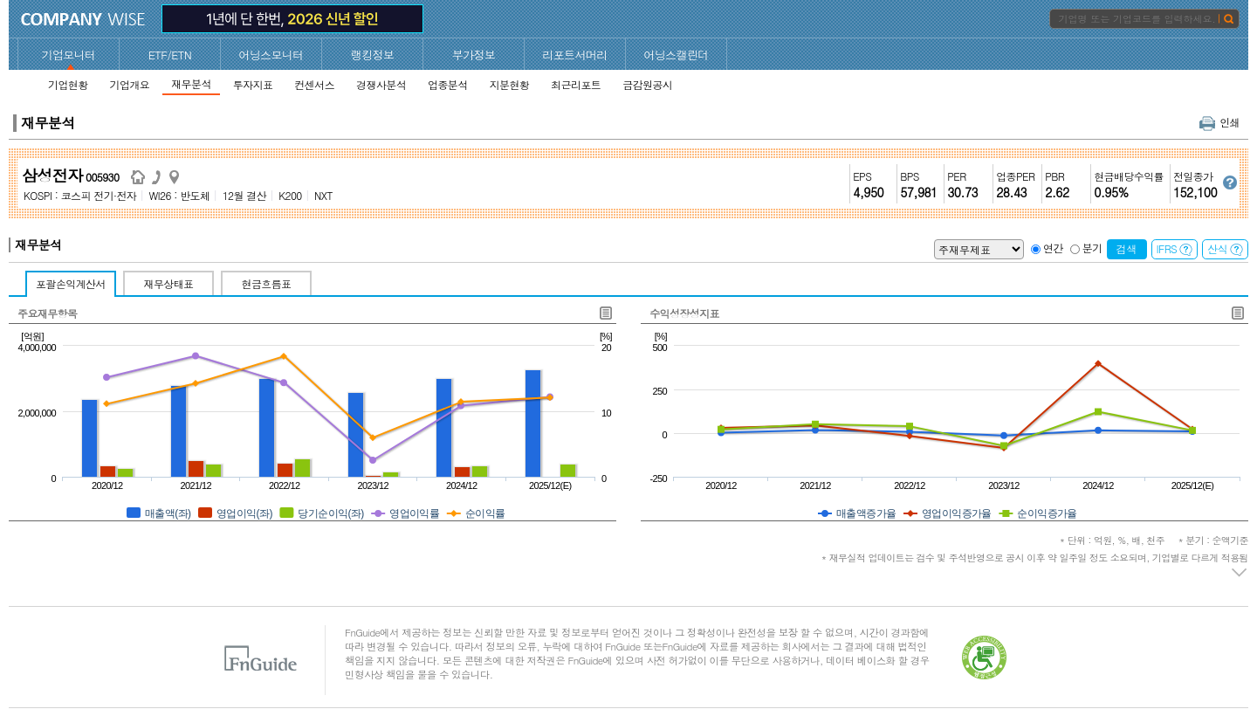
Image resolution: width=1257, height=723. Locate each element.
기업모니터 (69, 54)
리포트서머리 (574, 54)
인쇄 (1219, 121)
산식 (1225, 249)
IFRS (1175, 249)
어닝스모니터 (270, 54)
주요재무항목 (47, 313)
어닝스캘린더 (675, 54)
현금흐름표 (267, 283)
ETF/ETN (170, 54)
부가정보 (474, 54)
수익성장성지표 (684, 313)
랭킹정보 (373, 54)
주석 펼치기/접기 (1240, 572)
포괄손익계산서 (71, 283)
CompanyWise (83, 19)
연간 (1053, 247)
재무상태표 (169, 283)
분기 (1092, 247)
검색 (1126, 248)
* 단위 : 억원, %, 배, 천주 (1154, 540)
